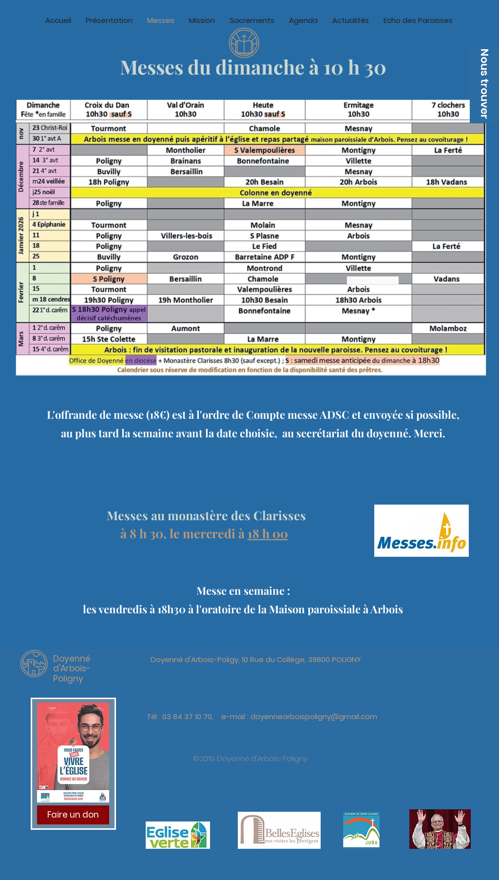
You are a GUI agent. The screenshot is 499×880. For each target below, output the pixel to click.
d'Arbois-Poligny (72, 673)
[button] (484, 85)
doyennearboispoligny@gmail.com (313, 716)
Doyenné (71, 659)
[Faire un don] (73, 814)
